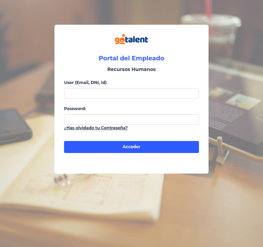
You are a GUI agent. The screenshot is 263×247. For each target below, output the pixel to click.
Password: (75, 108)
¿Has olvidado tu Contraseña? (96, 127)
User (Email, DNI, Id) (85, 82)
